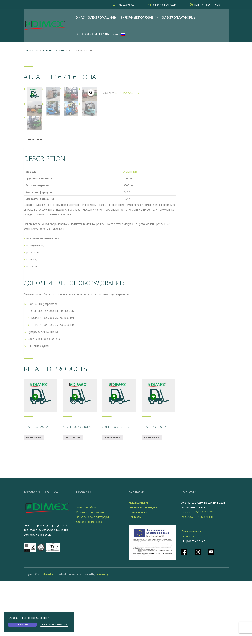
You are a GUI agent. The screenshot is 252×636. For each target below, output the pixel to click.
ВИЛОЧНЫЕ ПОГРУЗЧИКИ (139, 17)
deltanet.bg (102, 629)
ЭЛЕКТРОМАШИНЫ (102, 17)
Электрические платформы (93, 572)
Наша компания (139, 557)
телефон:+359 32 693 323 (197, 567)
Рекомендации (138, 567)
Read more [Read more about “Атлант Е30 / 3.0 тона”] (112, 492)
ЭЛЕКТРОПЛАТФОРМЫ (179, 17)
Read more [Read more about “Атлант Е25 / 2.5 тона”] (33, 492)
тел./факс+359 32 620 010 (197, 572)
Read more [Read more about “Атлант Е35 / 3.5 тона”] (73, 492)
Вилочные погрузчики (90, 567)
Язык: (119, 34)
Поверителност (191, 586)
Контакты (135, 572)
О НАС (80, 17)
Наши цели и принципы (143, 562)
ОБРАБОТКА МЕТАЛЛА (92, 34)
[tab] (35, 194)
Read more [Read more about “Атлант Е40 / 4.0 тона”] (151, 492)
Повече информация (54, 624)
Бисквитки (187, 591)
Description (35, 194)
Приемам (22, 624)
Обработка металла (89, 576)
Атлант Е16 (130, 226)
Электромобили (86, 562)
